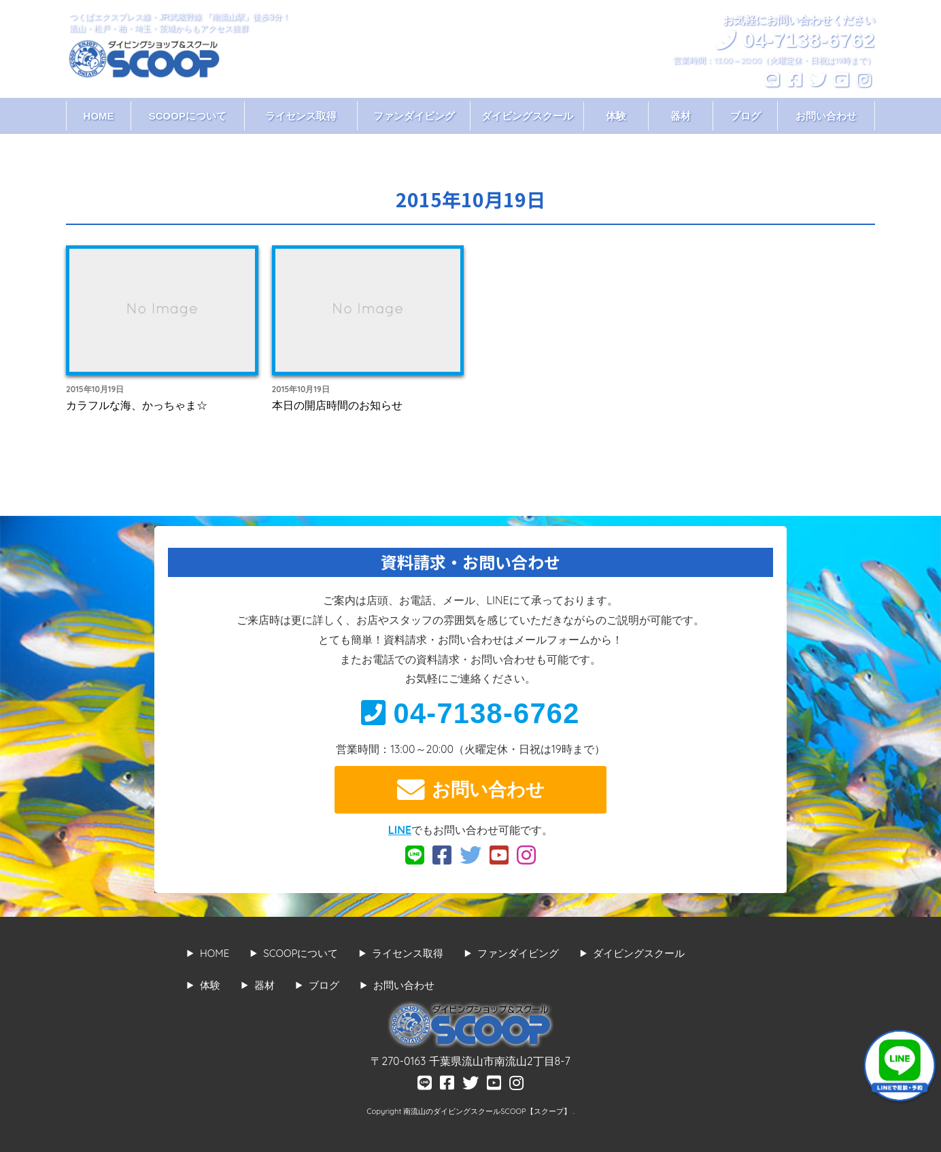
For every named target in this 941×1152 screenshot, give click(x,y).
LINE (399, 830)
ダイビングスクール (527, 116)
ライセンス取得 (301, 116)
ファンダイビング (414, 116)
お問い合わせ (826, 116)
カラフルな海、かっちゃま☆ (136, 405)
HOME (99, 116)
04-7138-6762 (470, 713)
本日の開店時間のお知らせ (337, 405)
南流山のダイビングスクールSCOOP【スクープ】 (487, 1111)
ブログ (745, 116)
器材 (680, 116)
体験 (616, 116)
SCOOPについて (187, 116)
